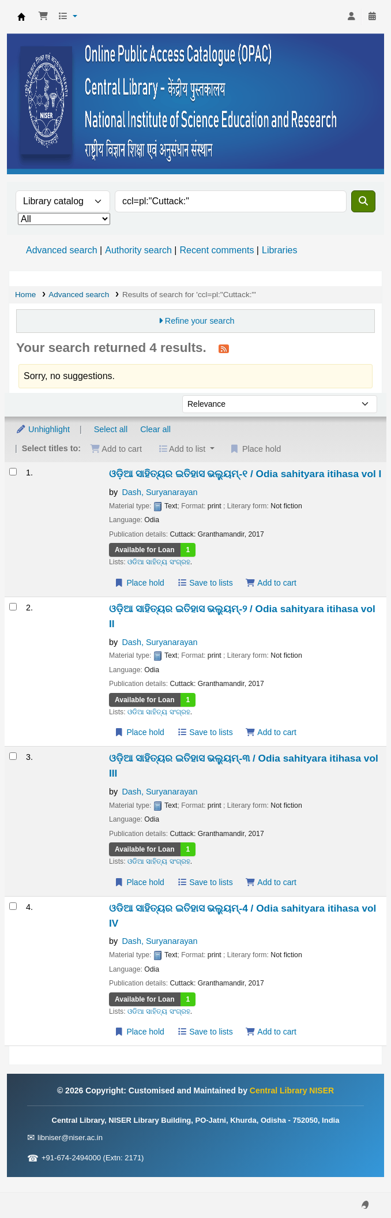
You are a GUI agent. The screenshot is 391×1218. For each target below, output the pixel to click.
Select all (110, 429)
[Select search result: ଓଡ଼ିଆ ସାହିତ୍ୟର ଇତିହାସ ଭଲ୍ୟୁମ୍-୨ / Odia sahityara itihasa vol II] (13, 606)
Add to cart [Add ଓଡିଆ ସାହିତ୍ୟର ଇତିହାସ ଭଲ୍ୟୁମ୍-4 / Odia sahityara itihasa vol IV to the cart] (271, 1031)
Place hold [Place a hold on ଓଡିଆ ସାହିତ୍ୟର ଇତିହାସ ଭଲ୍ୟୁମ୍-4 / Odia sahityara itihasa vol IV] (139, 1031)
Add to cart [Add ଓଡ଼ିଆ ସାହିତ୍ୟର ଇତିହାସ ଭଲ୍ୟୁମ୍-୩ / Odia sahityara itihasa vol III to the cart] (271, 882)
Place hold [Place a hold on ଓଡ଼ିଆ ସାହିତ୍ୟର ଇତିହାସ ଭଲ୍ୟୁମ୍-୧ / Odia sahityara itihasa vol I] (139, 582)
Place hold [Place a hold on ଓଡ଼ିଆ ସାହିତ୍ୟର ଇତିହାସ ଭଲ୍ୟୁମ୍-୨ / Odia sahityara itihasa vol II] (139, 732)
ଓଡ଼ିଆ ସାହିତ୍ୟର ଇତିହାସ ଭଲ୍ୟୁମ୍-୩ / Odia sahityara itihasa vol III (243, 765)
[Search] (363, 201)
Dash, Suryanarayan (159, 492)
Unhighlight (43, 429)
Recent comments (216, 250)
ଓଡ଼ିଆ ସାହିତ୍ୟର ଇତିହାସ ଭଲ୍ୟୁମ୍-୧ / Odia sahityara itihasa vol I (245, 473)
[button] (43, 17)
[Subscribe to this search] (224, 348)
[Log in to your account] (351, 17)
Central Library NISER (21, 17)
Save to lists (205, 582)
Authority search (138, 250)
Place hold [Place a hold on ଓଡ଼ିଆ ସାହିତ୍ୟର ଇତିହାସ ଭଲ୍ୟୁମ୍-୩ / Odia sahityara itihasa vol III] (139, 882)
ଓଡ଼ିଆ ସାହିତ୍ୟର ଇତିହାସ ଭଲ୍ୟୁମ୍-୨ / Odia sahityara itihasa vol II (242, 616)
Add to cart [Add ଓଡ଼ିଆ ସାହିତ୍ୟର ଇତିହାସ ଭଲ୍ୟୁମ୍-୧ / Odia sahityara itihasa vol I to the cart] (271, 582)
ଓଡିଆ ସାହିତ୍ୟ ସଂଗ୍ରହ (158, 562)
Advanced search (61, 250)
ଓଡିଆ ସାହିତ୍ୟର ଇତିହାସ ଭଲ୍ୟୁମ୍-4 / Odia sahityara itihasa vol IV (242, 915)
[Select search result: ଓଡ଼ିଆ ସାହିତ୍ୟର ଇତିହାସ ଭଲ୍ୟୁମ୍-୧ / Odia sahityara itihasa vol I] (13, 471)
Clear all (155, 429)
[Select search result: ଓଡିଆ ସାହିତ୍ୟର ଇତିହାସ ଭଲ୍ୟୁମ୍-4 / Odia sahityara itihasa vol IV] (13, 906)
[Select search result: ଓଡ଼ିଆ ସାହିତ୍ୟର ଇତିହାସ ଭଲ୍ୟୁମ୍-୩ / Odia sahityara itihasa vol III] (13, 756)
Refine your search (200, 320)
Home (25, 294)
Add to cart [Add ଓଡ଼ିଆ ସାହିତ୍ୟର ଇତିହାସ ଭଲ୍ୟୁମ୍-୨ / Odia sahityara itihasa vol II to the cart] (271, 732)
